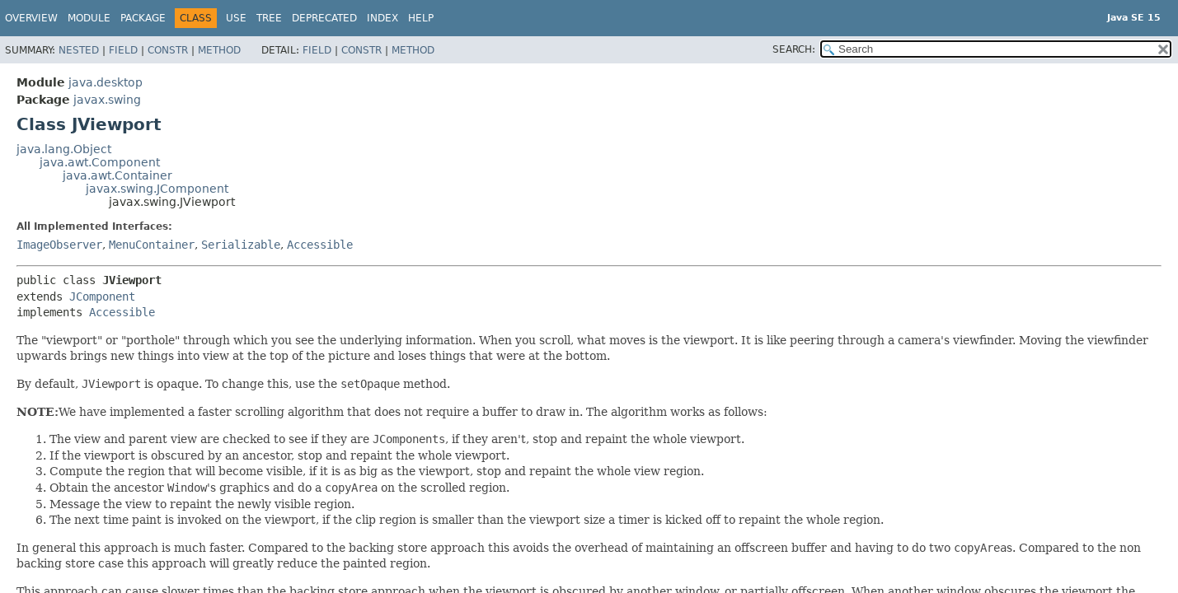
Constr (168, 50)
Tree (269, 18)
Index (382, 18)
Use (236, 18)
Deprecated (324, 18)
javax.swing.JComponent (157, 188)
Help (421, 18)
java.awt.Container (117, 175)
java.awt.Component (100, 162)
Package (143, 18)
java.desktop (105, 82)
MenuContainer (152, 244)
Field (123, 50)
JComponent (102, 296)
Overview (31, 18)
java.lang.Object (63, 149)
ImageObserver (59, 244)
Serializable (240, 244)
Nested (79, 50)
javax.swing (107, 99)
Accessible (320, 244)
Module (89, 18)
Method (219, 50)
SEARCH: (793, 49)
